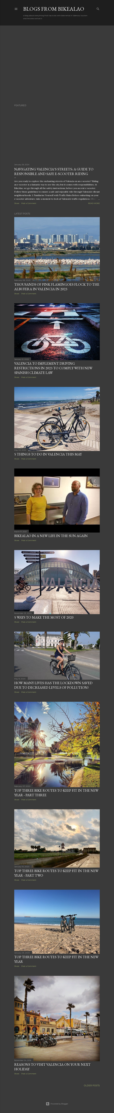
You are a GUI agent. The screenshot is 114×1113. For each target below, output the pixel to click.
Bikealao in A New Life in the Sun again (51, 535)
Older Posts (92, 1085)
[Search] (98, 8)
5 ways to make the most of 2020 (43, 617)
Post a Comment (28, 203)
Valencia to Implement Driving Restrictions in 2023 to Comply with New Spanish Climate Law (53, 368)
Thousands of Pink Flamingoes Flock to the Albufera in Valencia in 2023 (56, 286)
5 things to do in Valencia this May (48, 454)
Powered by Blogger (57, 1104)
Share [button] (16, 203)
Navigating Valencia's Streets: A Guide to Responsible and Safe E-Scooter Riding (53, 171)
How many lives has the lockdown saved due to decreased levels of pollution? (53, 685)
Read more (94, 203)
